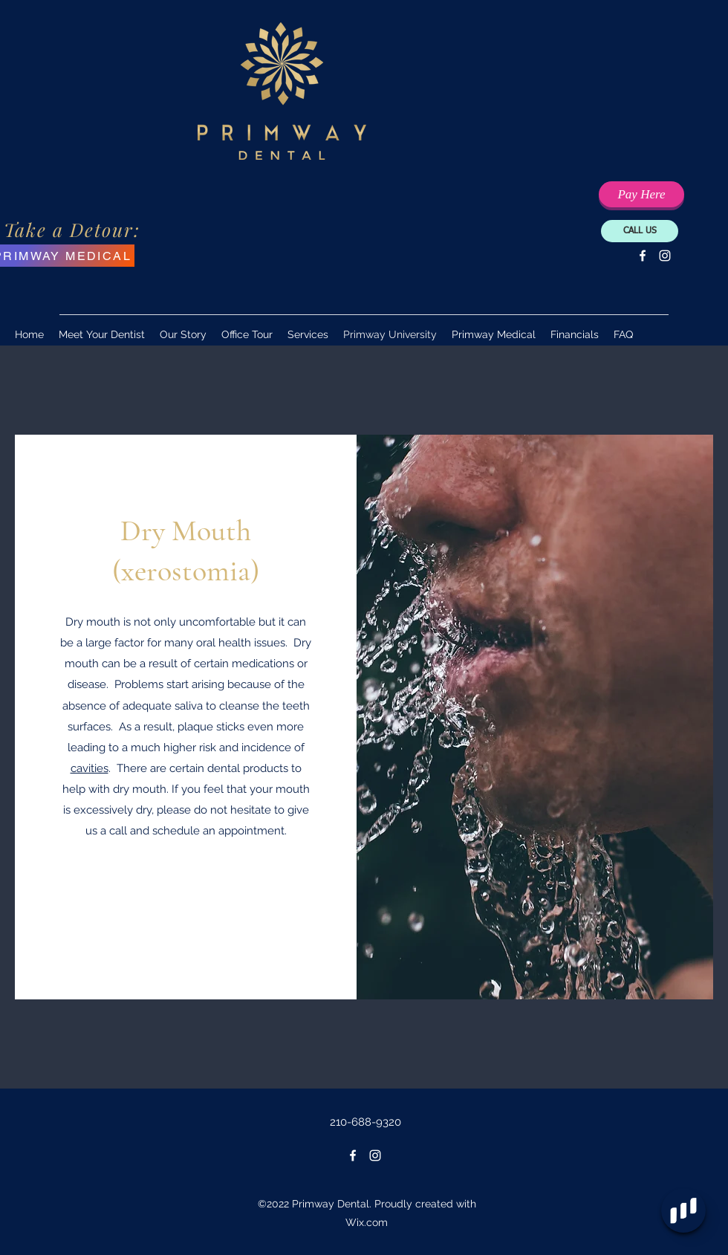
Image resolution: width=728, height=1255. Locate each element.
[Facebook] (642, 255)
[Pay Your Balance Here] (641, 194)
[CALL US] (639, 231)
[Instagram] (664, 255)
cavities (89, 768)
